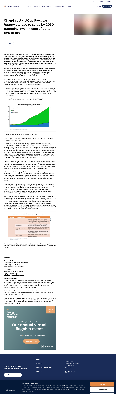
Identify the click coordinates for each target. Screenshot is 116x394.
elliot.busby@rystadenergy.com (14, 275)
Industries (37, 6)
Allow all (102, 372)
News (38, 359)
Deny (102, 383)
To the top (109, 358)
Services (29, 6)
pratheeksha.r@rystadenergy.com (14, 266)
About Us (69, 6)
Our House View (69, 365)
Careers (101, 1)
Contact (95, 1)
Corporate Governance (44, 367)
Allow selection (102, 377)
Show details (87, 390)
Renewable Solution (31, 134)
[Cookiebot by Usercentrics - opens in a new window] (10, 391)
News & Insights (46, 6)
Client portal (108, 1)
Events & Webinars (59, 6)
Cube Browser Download (72, 363)
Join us (67, 359)
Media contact (69, 361)
